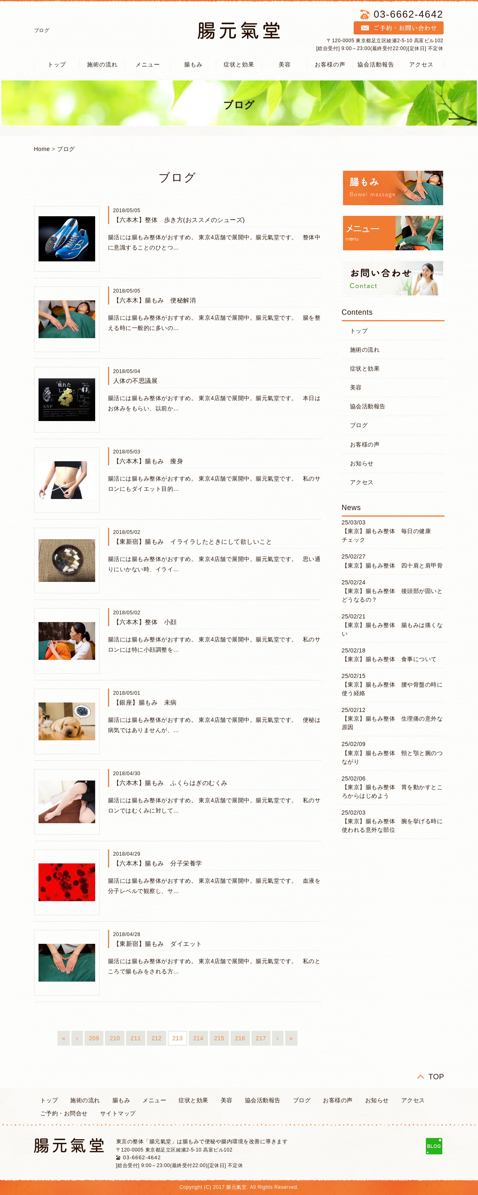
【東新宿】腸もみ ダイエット (157, 943)
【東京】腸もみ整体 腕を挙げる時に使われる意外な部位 (392, 825)
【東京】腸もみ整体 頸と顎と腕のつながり (392, 757)
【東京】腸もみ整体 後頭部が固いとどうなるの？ (392, 595)
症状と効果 (239, 64)
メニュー (147, 64)
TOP (436, 1077)
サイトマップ (118, 1113)
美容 (285, 64)
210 (115, 1038)
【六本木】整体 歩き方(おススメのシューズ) (179, 219)
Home (42, 149)
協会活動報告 (375, 64)
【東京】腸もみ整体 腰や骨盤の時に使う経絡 (392, 688)
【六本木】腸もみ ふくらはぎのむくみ (170, 782)
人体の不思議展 (135, 380)
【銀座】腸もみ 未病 (145, 702)
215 (219, 1038)
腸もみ (193, 64)
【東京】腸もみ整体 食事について (389, 659)
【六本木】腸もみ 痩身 (148, 461)
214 (198, 1038)
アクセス (421, 64)
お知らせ (362, 463)
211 (135, 1038)
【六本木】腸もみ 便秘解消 (154, 300)
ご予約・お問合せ (64, 1113)
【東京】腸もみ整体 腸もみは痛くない (392, 629)
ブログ (66, 149)
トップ (57, 64)
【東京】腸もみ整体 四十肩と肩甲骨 (392, 565)
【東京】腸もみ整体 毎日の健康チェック (386, 535)
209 (94, 1038)
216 (240, 1038)
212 (156, 1038)
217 (261, 1038)
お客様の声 (330, 64)
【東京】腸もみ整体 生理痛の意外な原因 (392, 722)
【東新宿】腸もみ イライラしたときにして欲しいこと (192, 541)
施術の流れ (102, 64)
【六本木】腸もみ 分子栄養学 (157, 863)
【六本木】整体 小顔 (145, 621)
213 (177, 1038)
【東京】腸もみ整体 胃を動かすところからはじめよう (392, 791)
